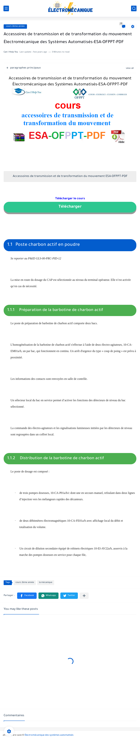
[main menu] (6, 8)
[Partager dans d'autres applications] (84, 596)
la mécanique (45, 582)
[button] (27, 596)
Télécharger (70, 207)
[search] (134, 8)
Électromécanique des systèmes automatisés (49, 735)
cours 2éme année (15, 26)
